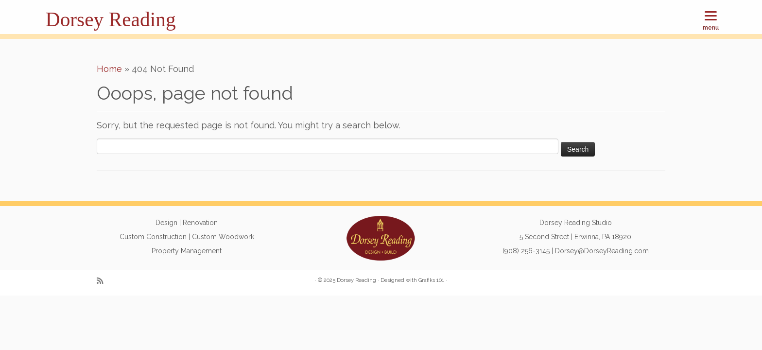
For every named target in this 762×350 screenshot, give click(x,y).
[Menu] (710, 20)
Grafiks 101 (431, 280)
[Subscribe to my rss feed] (103, 281)
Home (109, 69)
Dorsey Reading (111, 19)
